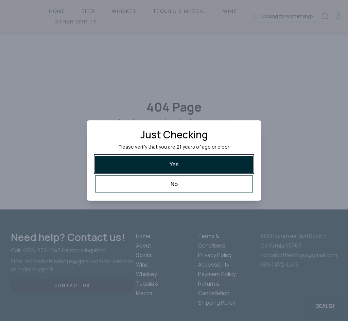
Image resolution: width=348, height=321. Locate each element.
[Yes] (174, 164)
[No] (174, 183)
